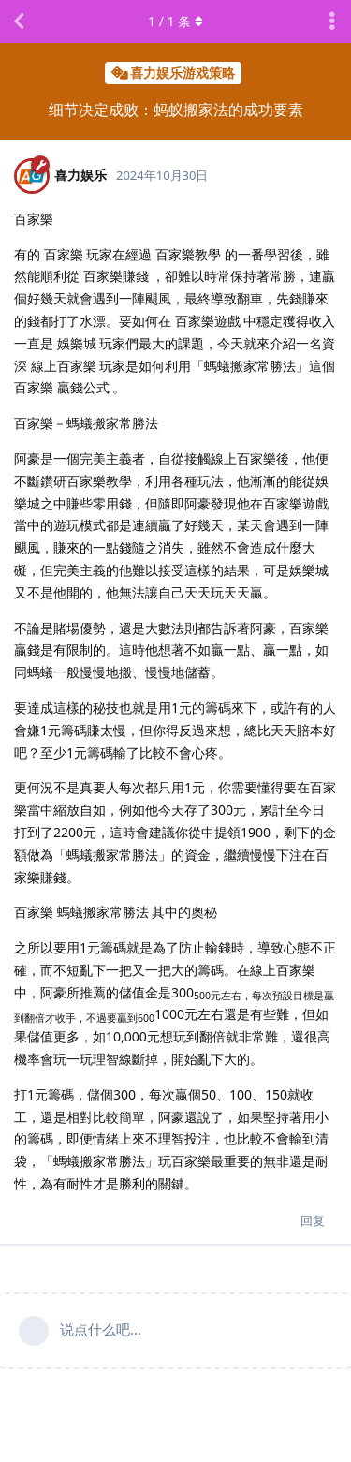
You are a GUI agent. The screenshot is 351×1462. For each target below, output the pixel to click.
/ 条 (175, 21)
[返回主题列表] (18, 21)
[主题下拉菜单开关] (332, 21)
